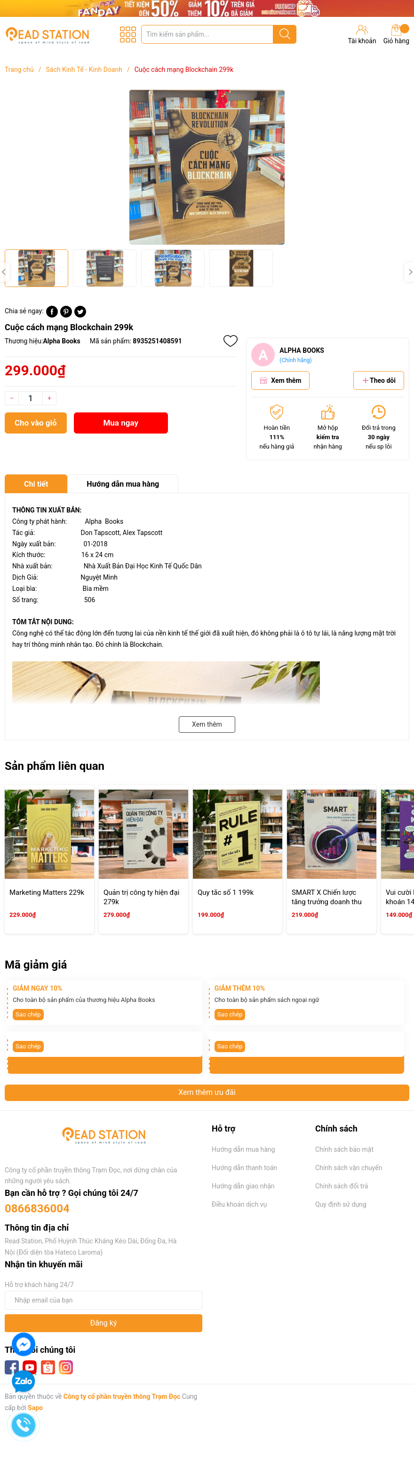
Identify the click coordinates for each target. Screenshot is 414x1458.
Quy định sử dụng (340, 1204)
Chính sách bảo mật (344, 1149)
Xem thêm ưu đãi (207, 1092)
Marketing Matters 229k (46, 892)
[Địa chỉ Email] (103, 1300)
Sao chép (28, 1014)
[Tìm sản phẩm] (218, 34)
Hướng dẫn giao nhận (243, 1186)
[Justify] (285, 34)
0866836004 (37, 1208)
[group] (207, 167)
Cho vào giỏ (36, 422)
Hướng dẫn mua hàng (243, 1149)
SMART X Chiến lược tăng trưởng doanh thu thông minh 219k (327, 901)
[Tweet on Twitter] (80, 315)
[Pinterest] (66, 315)
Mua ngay (120, 422)
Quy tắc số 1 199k (226, 892)
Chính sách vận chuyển (348, 1167)
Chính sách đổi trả (341, 1186)
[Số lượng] (30, 398)
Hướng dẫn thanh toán (244, 1167)
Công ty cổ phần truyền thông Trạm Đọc (122, 1396)
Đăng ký (103, 1322)
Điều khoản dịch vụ (239, 1204)
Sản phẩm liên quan (54, 766)
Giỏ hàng (396, 34)
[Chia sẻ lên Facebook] (52, 315)
